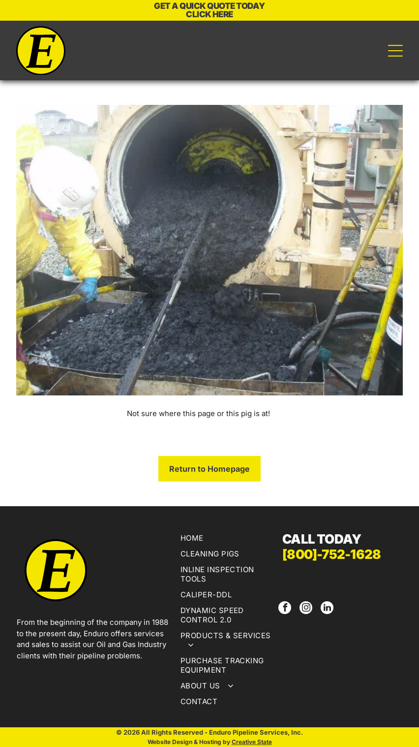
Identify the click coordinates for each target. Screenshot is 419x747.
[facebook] (284, 609)
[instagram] (305, 609)
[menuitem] (225, 539)
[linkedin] (327, 609)
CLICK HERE (209, 14)
